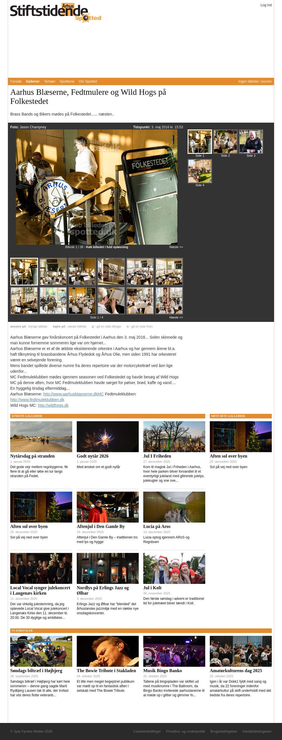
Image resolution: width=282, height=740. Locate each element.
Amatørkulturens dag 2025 (236, 670)
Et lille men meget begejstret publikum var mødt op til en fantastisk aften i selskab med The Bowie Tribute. (105, 686)
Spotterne (67, 81)
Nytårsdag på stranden (32, 456)
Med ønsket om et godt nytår (98, 467)
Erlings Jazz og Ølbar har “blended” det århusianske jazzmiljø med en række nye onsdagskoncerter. (107, 608)
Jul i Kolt (152, 587)
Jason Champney (33, 127)
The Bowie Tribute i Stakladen (106, 670)
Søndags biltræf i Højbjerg (36, 670)
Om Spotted (88, 81)
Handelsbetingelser (257, 731)
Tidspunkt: (142, 127)
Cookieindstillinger (147, 731)
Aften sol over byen (29, 526)
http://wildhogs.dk (53, 405)
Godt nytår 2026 (93, 456)
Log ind (266, 5)
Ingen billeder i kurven (255, 81)
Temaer (49, 81)
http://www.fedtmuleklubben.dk (37, 399)
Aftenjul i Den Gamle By (101, 526)
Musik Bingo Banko (162, 670)
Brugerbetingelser (223, 731)
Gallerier (33, 81)
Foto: (15, 127)
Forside (16, 81)
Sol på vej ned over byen (29, 537)
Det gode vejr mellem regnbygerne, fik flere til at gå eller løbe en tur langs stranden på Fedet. (39, 471)
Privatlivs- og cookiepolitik (185, 731)
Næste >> (176, 247)
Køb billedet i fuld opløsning (107, 247)
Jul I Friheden (157, 456)
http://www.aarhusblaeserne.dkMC (73, 394)
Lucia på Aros (157, 526)
